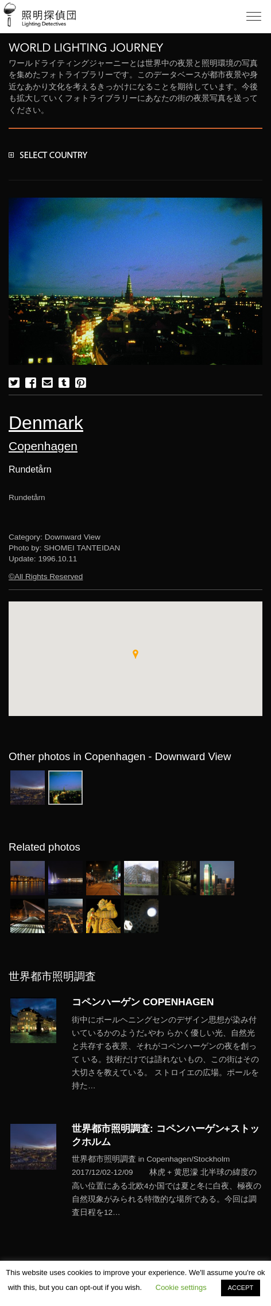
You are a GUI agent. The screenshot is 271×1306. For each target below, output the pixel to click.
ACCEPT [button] (241, 1287)
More (167, 1053)
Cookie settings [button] (181, 1287)
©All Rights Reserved (46, 576)
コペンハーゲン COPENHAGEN (143, 1002)
